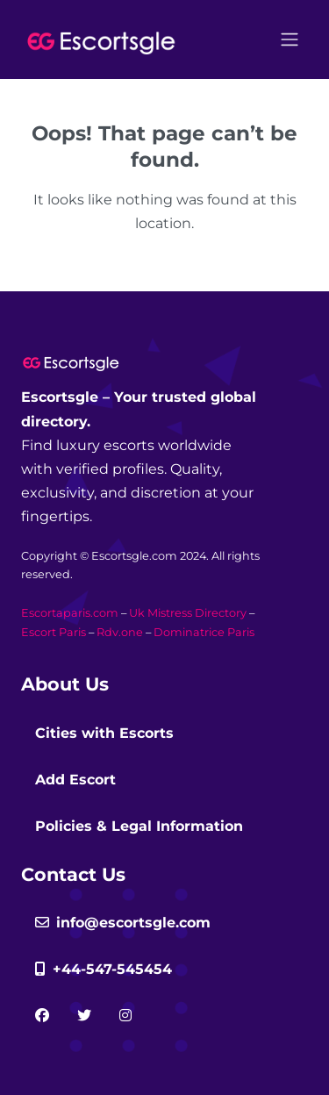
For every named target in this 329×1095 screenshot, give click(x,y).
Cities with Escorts (104, 733)
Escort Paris (53, 632)
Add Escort (75, 779)
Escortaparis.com (69, 612)
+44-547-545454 (103, 969)
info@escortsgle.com (123, 922)
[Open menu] (289, 39)
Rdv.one (120, 632)
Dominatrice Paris (204, 632)
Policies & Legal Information (139, 826)
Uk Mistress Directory (188, 612)
